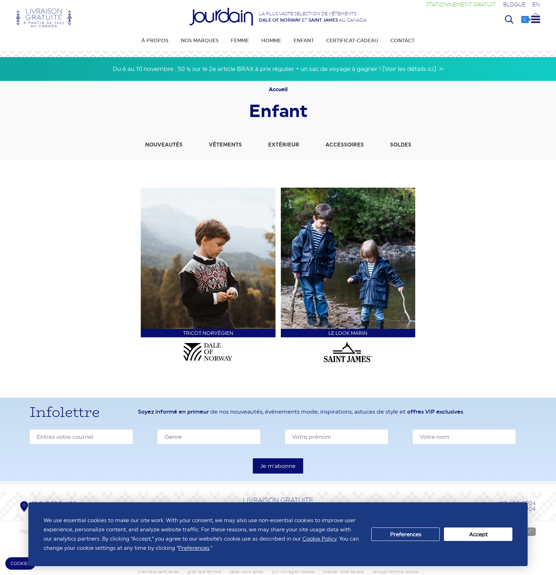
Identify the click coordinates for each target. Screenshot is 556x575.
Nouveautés (164, 145)
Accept (478, 534)
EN (536, 4)
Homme (271, 40)
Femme (240, 40)
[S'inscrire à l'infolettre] (278, 466)
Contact (402, 40)
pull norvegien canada (293, 572)
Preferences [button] (194, 548)
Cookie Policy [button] (319, 539)
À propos (154, 40)
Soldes (400, 145)
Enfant (304, 40)
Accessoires (345, 145)
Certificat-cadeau (352, 40)
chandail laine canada (343, 572)
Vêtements (225, 145)
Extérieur (283, 145)
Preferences (405, 534)
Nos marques (199, 40)
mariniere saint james (158, 572)
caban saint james (246, 572)
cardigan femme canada (395, 572)
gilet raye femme (204, 572)
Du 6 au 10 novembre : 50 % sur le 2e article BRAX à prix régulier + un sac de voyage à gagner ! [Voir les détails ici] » (278, 68)
